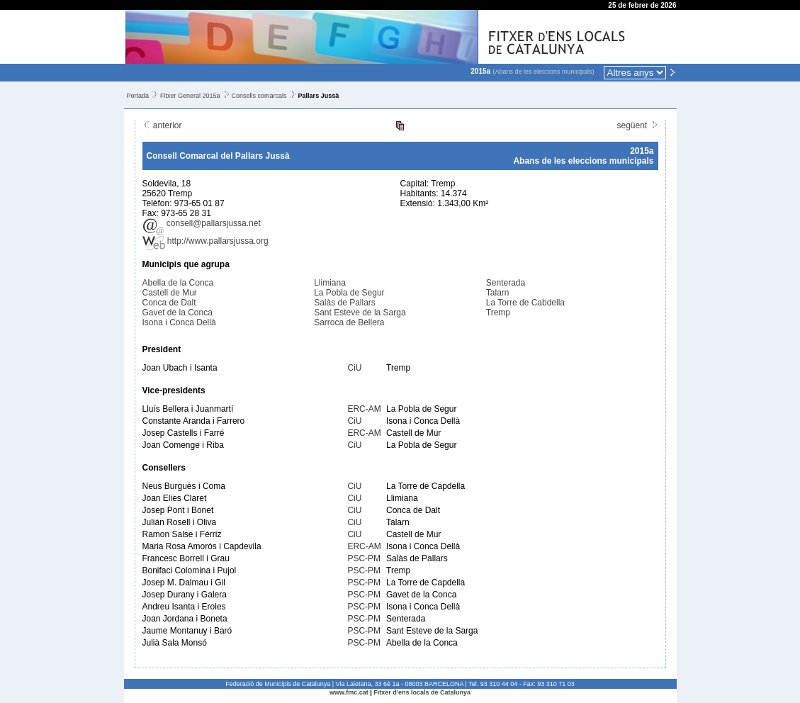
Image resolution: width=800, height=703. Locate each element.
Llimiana (330, 283)
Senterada (505, 283)
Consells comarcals (259, 95)
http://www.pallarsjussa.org (205, 241)
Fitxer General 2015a (190, 95)
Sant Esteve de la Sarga (359, 312)
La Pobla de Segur (349, 293)
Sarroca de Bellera (349, 322)
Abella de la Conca (178, 283)
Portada (138, 95)
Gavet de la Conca (177, 312)
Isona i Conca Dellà (179, 322)
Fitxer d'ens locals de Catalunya (422, 692)
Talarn (497, 293)
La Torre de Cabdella (525, 303)
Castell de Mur (169, 293)
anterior (162, 125)
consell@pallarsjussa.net (201, 223)
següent (637, 125)
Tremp (498, 312)
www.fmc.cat (348, 692)
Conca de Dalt (169, 303)
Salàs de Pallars (345, 303)
